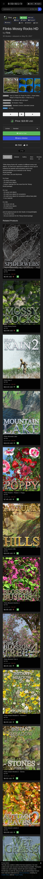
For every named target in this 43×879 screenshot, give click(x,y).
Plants (21, 103)
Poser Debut (35, 95)
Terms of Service (24, 873)
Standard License (18, 105)
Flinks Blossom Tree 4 (11, 659)
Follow (23, 17)
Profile (30, 17)
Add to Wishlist (21, 138)
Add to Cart (21, 133)
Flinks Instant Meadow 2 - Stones (14, 771)
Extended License (29, 105)
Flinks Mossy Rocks (10, 326)
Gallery (23, 20)
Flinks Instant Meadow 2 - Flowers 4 (15, 715)
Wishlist (7, 22)
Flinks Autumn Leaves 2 (11, 828)
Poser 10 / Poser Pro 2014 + (23, 95)
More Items (31, 158)
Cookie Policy (5, 875)
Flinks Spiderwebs (9, 270)
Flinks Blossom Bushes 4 (12, 603)
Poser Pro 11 (30, 97)
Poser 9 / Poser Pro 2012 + (18, 97)
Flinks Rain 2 (8, 380)
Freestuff (31, 20)
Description (7, 157)
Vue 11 (12, 95)
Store (16, 20)
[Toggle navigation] (3, 3)
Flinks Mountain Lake (10, 436)
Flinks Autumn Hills (10, 549)
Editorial (16, 157)
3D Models (15, 103)
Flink (8, 33)
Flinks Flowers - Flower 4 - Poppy (14, 493)
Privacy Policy (18, 875)
